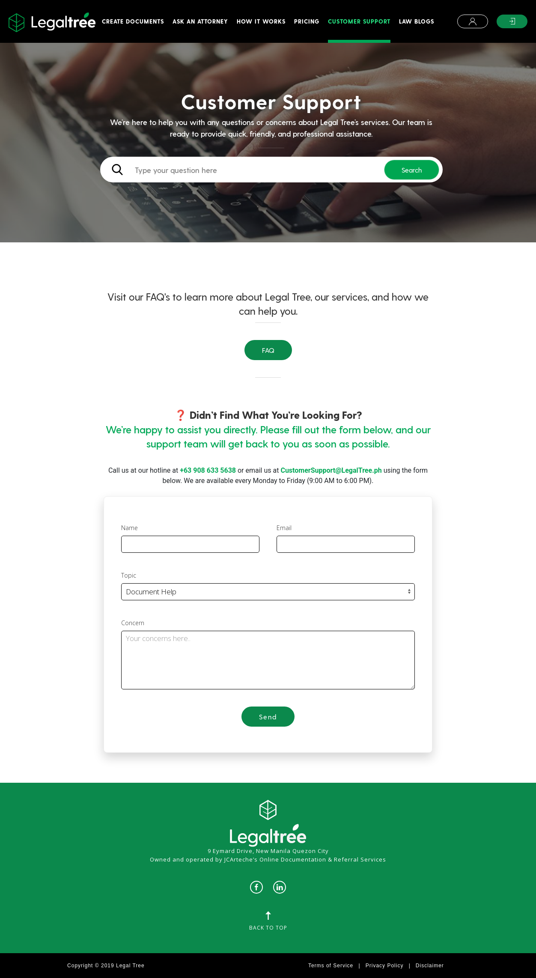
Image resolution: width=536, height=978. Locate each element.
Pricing (306, 21)
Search (412, 170)
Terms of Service (330, 966)
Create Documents (133, 21)
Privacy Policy (385, 966)
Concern (132, 623)
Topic (128, 575)
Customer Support (359, 21)
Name (129, 528)
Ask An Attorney (200, 21)
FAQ (268, 350)
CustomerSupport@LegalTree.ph (330, 470)
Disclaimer (430, 966)
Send (268, 717)
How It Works (261, 21)
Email (284, 528)
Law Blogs (416, 21)
